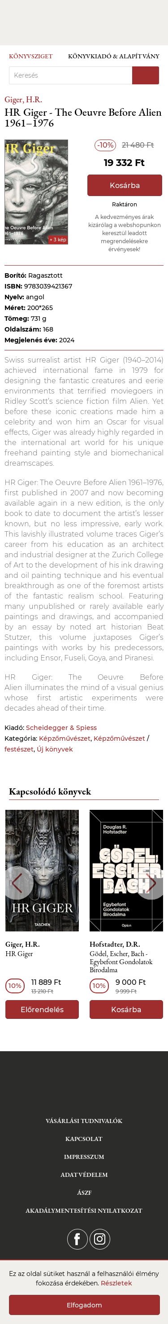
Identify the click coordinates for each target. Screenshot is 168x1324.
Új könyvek (55, 749)
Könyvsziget (31, 56)
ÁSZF (84, 1193)
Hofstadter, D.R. (115, 944)
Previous (17, 883)
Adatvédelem (84, 1175)
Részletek (116, 1283)
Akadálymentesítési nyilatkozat (84, 1210)
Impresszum (84, 1157)
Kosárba (125, 185)
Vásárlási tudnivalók (84, 1121)
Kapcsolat (84, 1139)
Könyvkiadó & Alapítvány (113, 56)
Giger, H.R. (23, 99)
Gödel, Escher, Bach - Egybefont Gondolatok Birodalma (121, 962)
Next (151, 883)
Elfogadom (84, 1305)
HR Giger (19, 954)
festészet (19, 749)
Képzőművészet (64, 738)
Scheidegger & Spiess (61, 728)
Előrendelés (42, 1009)
